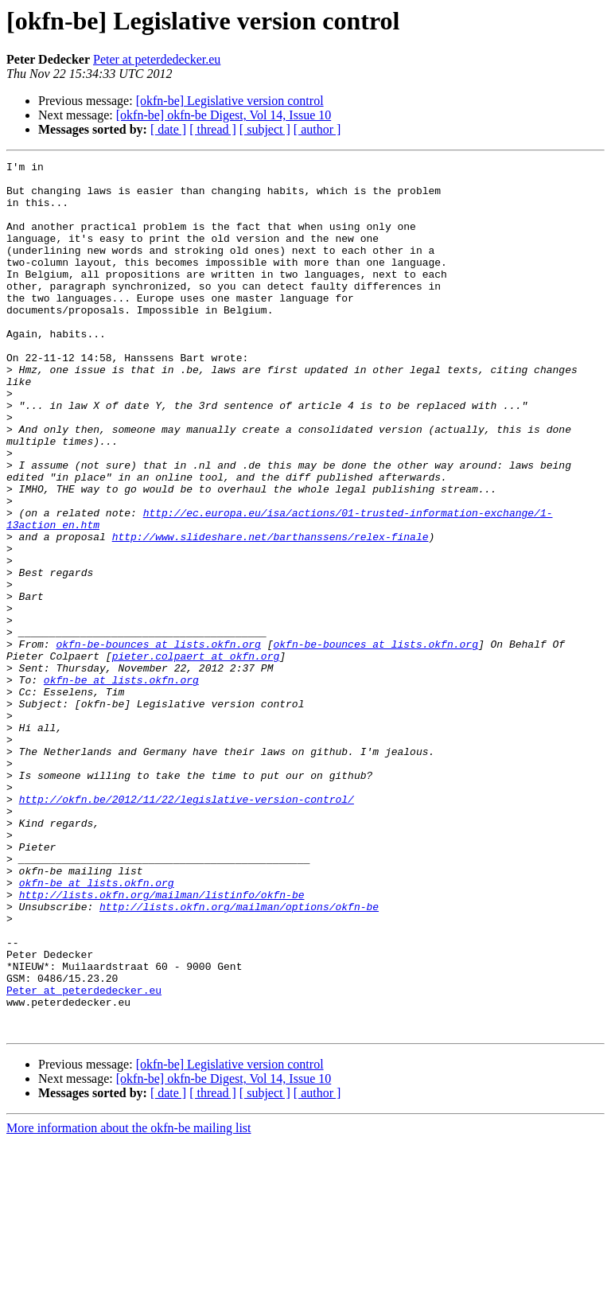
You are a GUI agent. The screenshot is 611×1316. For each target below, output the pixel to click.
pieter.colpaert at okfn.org (196, 756)
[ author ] (317, 129)
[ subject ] (264, 129)
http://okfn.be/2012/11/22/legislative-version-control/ (186, 928)
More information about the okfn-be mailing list (128, 1302)
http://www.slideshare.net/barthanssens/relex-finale (270, 612)
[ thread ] (212, 129)
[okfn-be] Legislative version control (230, 100)
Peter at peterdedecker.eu (156, 59)
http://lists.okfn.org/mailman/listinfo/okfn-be (162, 1042)
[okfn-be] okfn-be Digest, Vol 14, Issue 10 (223, 115)
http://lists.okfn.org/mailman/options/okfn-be (239, 1056)
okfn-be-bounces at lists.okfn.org (158, 741)
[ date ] (168, 129)
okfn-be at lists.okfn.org (121, 784)
